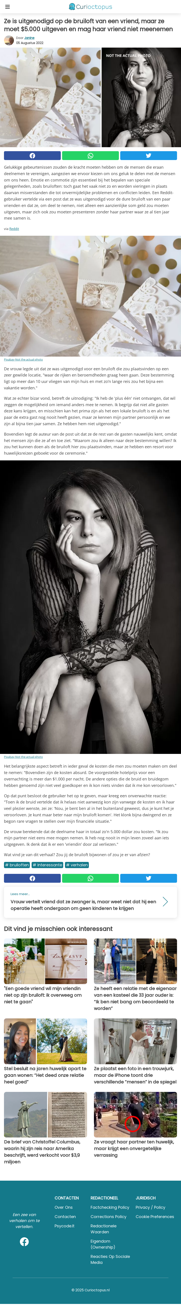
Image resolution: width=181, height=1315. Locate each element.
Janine (29, 38)
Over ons (64, 1207)
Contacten (65, 1216)
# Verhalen (77, 865)
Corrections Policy (108, 1216)
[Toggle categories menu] (7, 6)
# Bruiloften (17, 865)
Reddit (14, 228)
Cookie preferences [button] (155, 1216)
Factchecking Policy (110, 1207)
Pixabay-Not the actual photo (23, 359)
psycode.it (64, 1226)
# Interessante (47, 865)
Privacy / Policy (150, 1207)
